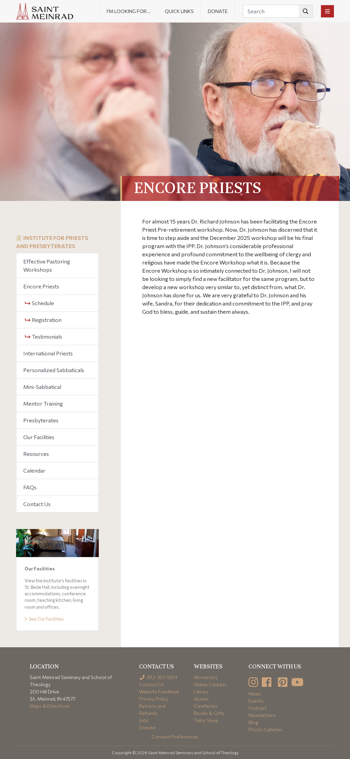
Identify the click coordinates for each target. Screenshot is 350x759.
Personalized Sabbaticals (53, 370)
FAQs (30, 487)
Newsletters (261, 715)
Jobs (144, 720)
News (254, 693)
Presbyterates (40, 420)
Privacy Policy (154, 699)
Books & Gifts (209, 713)
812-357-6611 (158, 677)
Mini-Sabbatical (42, 386)
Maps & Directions (50, 706)
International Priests (48, 353)
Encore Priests (41, 286)
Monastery (206, 677)
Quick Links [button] (179, 11)
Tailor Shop (206, 720)
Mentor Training (43, 403)
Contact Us (37, 504)
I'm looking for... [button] (129, 11)
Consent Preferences (175, 737)
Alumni (201, 699)
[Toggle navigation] (327, 11)
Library (201, 691)
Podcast (257, 708)
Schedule (39, 303)
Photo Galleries (265, 729)
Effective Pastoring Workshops (46, 265)
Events (256, 701)
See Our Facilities (44, 619)
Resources (36, 453)
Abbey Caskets (210, 684)
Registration (43, 319)
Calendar (34, 470)
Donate (218, 11)
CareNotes (206, 706)
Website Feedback (159, 691)
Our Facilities (38, 437)
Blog (253, 722)
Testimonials (43, 336)
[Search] (278, 11)
